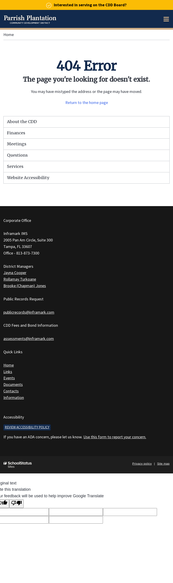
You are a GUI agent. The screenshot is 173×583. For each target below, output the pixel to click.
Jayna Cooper (14, 272)
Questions (17, 155)
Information (13, 397)
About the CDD (22, 121)
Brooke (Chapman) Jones (24, 285)
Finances (16, 132)
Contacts (11, 391)
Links (7, 371)
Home (8, 34)
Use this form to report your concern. (114, 436)
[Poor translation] (16, 503)
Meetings (16, 143)
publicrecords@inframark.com (28, 312)
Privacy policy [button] (142, 463)
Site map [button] (163, 463)
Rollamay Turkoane (19, 279)
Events (9, 377)
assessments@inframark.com (28, 338)
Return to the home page (86, 102)
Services (15, 166)
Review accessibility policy (27, 427)
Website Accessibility (28, 177)
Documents (13, 384)
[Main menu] (166, 19)
